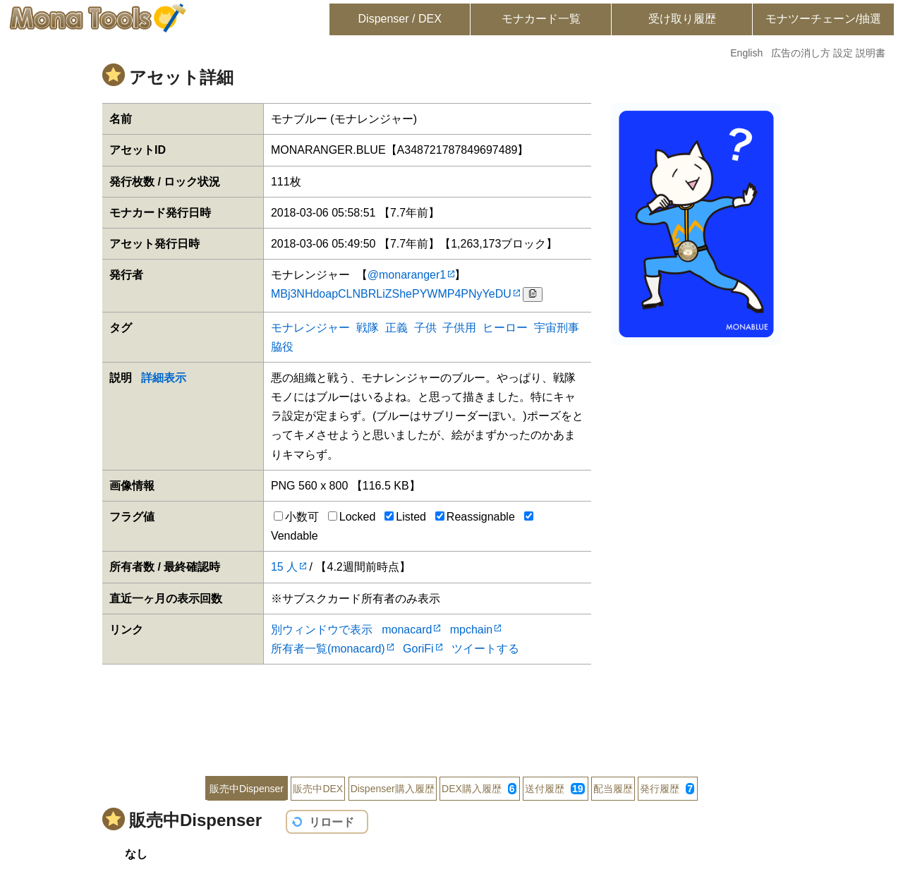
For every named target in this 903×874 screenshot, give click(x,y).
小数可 (296, 517)
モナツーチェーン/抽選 (823, 19)
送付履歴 (554, 788)
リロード (331, 822)
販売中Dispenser (247, 788)
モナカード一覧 (541, 19)
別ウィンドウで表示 (321, 630)
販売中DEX (318, 788)
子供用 (459, 328)
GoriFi (418, 649)
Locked (352, 517)
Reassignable (475, 517)
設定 (843, 53)
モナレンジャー (310, 328)
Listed (405, 517)
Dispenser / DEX (400, 19)
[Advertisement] (451, 710)
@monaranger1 (407, 275)
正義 (396, 328)
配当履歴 (613, 788)
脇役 (282, 347)
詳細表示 (163, 378)
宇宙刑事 (556, 328)
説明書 (870, 53)
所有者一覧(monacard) (328, 649)
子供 (425, 328)
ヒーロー (505, 328)
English (746, 53)
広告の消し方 (800, 53)
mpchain (471, 630)
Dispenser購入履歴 (393, 788)
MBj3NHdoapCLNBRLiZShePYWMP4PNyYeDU (391, 294)
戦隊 (367, 328)
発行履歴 (667, 788)
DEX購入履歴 (479, 788)
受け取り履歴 (682, 19)
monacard (407, 630)
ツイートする (485, 649)
